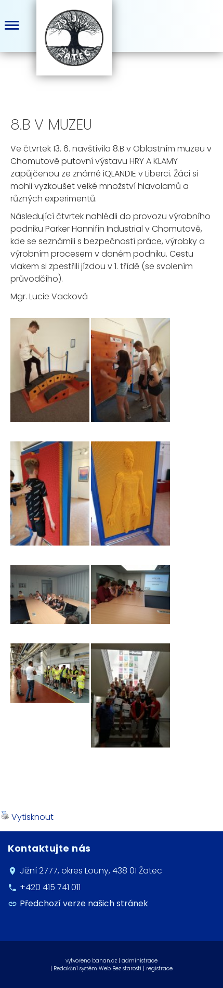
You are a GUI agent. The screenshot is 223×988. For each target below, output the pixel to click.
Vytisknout (27, 817)
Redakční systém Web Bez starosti (97, 968)
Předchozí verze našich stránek (84, 903)
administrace (140, 961)
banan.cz (104, 961)
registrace (159, 968)
